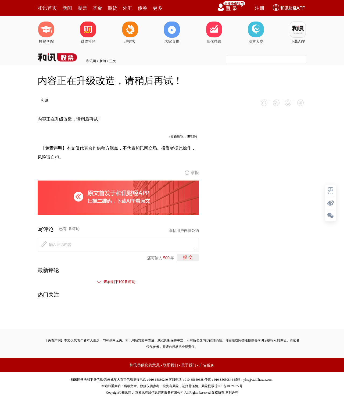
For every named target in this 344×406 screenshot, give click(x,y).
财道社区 (88, 33)
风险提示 (207, 386)
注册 (259, 8)
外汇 (127, 8)
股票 (82, 8)
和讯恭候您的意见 (145, 365)
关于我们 (188, 365)
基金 (97, 8)
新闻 (67, 8)
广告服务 (206, 365)
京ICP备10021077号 (229, 386)
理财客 (130, 33)
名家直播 (172, 33)
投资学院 (46, 33)
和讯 (44, 100)
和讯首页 (47, 8)
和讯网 (91, 61)
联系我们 (170, 365)
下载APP (298, 33)
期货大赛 (256, 33)
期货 (112, 8)
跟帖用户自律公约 (184, 230)
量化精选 (214, 33)
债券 (142, 8)
